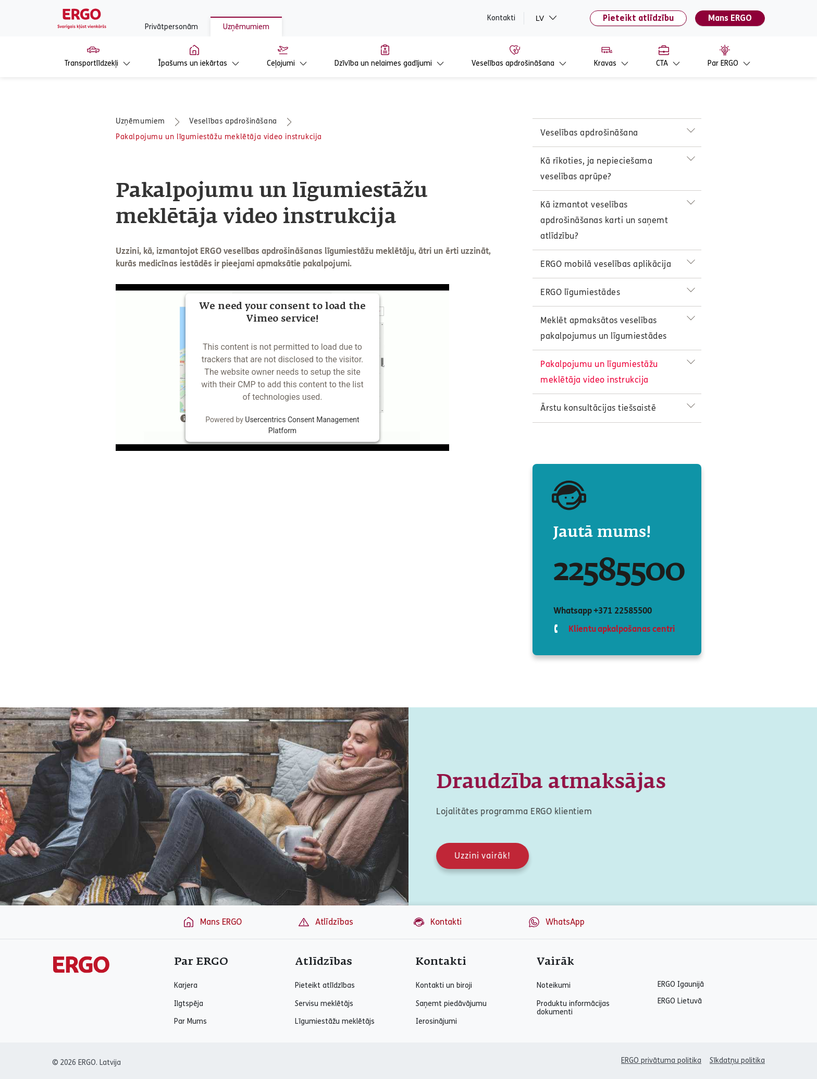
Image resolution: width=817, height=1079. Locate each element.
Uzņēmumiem (246, 26)
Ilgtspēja (188, 1004)
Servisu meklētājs (324, 1004)
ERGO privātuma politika (661, 1060)
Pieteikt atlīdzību (638, 18)
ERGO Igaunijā (681, 984)
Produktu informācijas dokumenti (573, 1008)
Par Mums (190, 1021)
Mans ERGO (730, 18)
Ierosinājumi (436, 1021)
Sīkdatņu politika (737, 1060)
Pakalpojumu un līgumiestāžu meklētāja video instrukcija (219, 136)
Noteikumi (554, 986)
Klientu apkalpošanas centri (620, 629)
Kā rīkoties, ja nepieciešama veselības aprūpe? (596, 168)
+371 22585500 (622, 611)
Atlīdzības (325, 922)
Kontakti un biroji (444, 986)
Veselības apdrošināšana (233, 121)
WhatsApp (556, 922)
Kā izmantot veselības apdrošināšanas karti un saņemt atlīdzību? (604, 220)
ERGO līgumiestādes (580, 292)
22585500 (619, 571)
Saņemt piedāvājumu (451, 1004)
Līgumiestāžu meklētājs (335, 1021)
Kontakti (501, 18)
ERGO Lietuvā (680, 1001)
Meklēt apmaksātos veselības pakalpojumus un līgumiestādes (603, 328)
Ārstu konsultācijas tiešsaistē (598, 408)
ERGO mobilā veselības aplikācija (605, 264)
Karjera (185, 986)
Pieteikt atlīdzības (325, 986)
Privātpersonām (171, 26)
